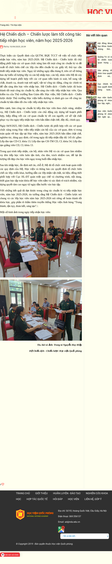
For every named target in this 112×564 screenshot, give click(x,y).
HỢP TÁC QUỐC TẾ (37, 499)
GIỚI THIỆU (41, 493)
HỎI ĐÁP (58, 499)
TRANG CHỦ (23, 493)
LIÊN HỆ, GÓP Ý (93, 499)
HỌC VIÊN (73, 499)
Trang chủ (4, 25)
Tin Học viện (16, 25)
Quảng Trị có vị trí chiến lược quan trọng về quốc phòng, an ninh (105, 63)
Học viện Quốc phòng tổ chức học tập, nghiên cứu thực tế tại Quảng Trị (105, 103)
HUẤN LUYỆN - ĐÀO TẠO (66, 493)
